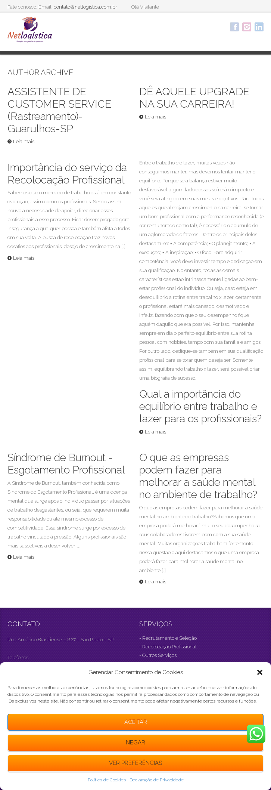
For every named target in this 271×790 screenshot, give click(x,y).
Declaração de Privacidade (157, 780)
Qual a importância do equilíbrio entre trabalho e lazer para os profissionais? (200, 406)
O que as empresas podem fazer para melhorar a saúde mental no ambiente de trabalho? (198, 476)
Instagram (246, 26)
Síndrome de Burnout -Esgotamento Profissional (66, 463)
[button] (260, 672)
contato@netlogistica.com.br (85, 7)
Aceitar (135, 722)
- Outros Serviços (158, 655)
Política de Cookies (107, 780)
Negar (135, 742)
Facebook (234, 26)
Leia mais (23, 141)
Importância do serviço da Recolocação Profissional (67, 173)
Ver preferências (135, 763)
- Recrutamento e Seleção (168, 638)
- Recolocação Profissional (168, 646)
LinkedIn (259, 26)
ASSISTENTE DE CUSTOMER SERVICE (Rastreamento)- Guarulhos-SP (59, 110)
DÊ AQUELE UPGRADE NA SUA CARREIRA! (194, 98)
